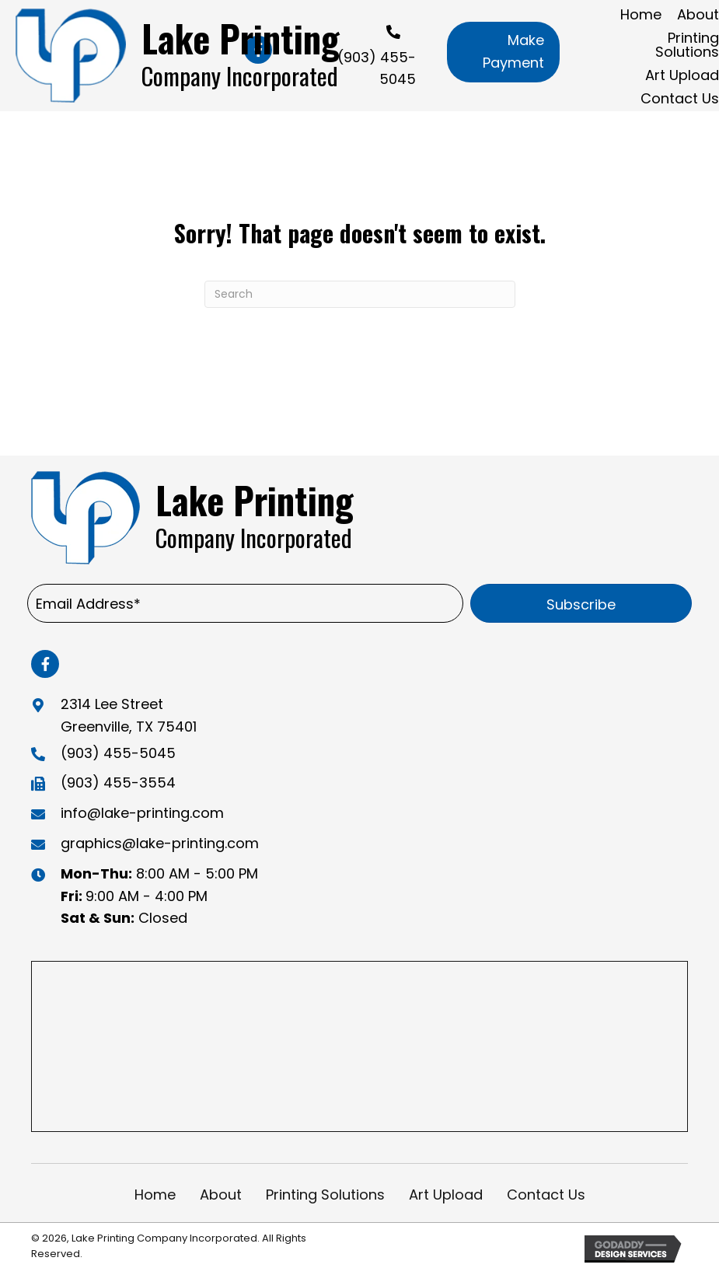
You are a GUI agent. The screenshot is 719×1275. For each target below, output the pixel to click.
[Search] (359, 294)
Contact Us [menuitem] (546, 1194)
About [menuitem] (221, 1194)
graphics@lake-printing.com (160, 843)
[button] (503, 52)
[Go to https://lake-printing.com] (183, 56)
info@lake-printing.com (142, 813)
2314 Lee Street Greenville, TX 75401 (129, 715)
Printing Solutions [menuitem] (325, 1194)
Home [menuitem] (155, 1194)
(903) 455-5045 (118, 753)
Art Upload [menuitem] (446, 1194)
